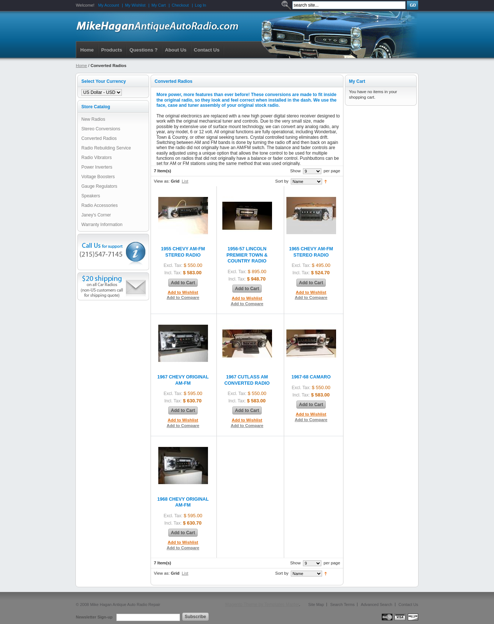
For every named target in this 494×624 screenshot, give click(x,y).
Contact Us (408, 604)
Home (87, 50)
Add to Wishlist (183, 292)
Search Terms (342, 604)
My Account (108, 5)
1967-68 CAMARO (311, 377)
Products (111, 50)
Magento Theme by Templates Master (262, 604)
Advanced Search (376, 604)
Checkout (180, 5)
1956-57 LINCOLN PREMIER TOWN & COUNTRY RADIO (247, 255)
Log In (200, 5)
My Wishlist (135, 5)
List (185, 181)
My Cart (159, 5)
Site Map (316, 604)
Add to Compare (183, 297)
